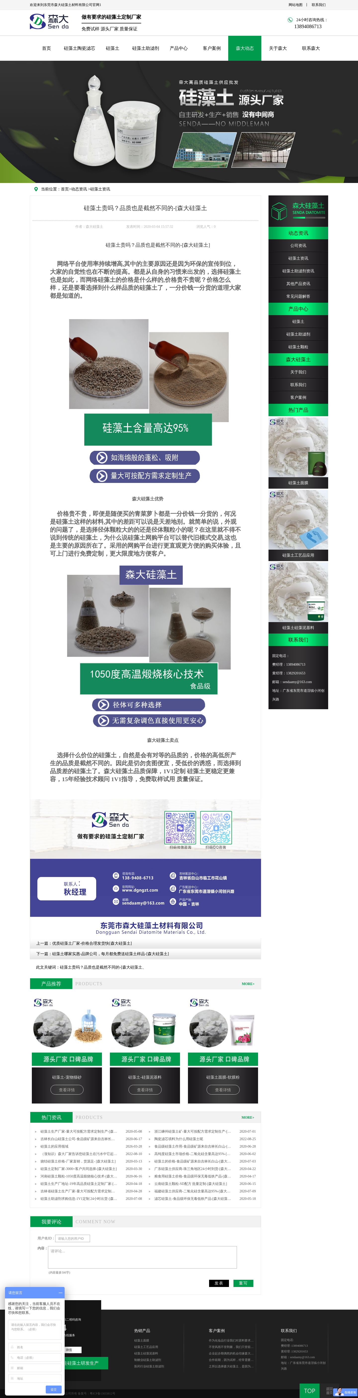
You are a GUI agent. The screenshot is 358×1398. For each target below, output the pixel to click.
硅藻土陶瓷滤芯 (79, 48)
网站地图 (296, 5)
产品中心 (179, 48)
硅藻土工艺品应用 (146, 1347)
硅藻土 (112, 48)
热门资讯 (51, 1117)
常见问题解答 (298, 296)
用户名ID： (46, 1238)
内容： (43, 1248)
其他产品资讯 (298, 284)
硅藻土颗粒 (298, 347)
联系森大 (311, 48)
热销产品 (142, 1331)
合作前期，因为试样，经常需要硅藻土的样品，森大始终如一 (231, 1360)
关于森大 (278, 48)
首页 (46, 48)
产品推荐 (51, 984)
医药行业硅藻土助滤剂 (149, 1366)
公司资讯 (298, 245)
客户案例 (212, 48)
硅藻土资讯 (100, 189)
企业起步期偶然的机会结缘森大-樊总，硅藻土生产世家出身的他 (230, 1354)
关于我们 (298, 372)
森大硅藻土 (298, 359)
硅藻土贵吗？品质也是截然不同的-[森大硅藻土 (101, 967)
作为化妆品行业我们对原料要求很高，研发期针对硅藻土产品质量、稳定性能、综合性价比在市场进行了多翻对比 (231, 1341)
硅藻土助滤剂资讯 (298, 271)
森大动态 (245, 48)
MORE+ (248, 984)
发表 (219, 1283)
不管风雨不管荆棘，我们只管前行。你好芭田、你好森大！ (230, 1347)
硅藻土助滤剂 (145, 48)
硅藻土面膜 (141, 1340)
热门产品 (298, 410)
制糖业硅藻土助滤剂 (147, 1360)
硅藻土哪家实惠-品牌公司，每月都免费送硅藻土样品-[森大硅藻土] (110, 954)
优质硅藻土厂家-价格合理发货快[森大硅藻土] (92, 943)
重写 (243, 1283)
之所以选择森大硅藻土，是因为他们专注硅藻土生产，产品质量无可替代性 (231, 1367)
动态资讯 (79, 189)
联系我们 (319, 5)
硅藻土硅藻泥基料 (146, 1353)
